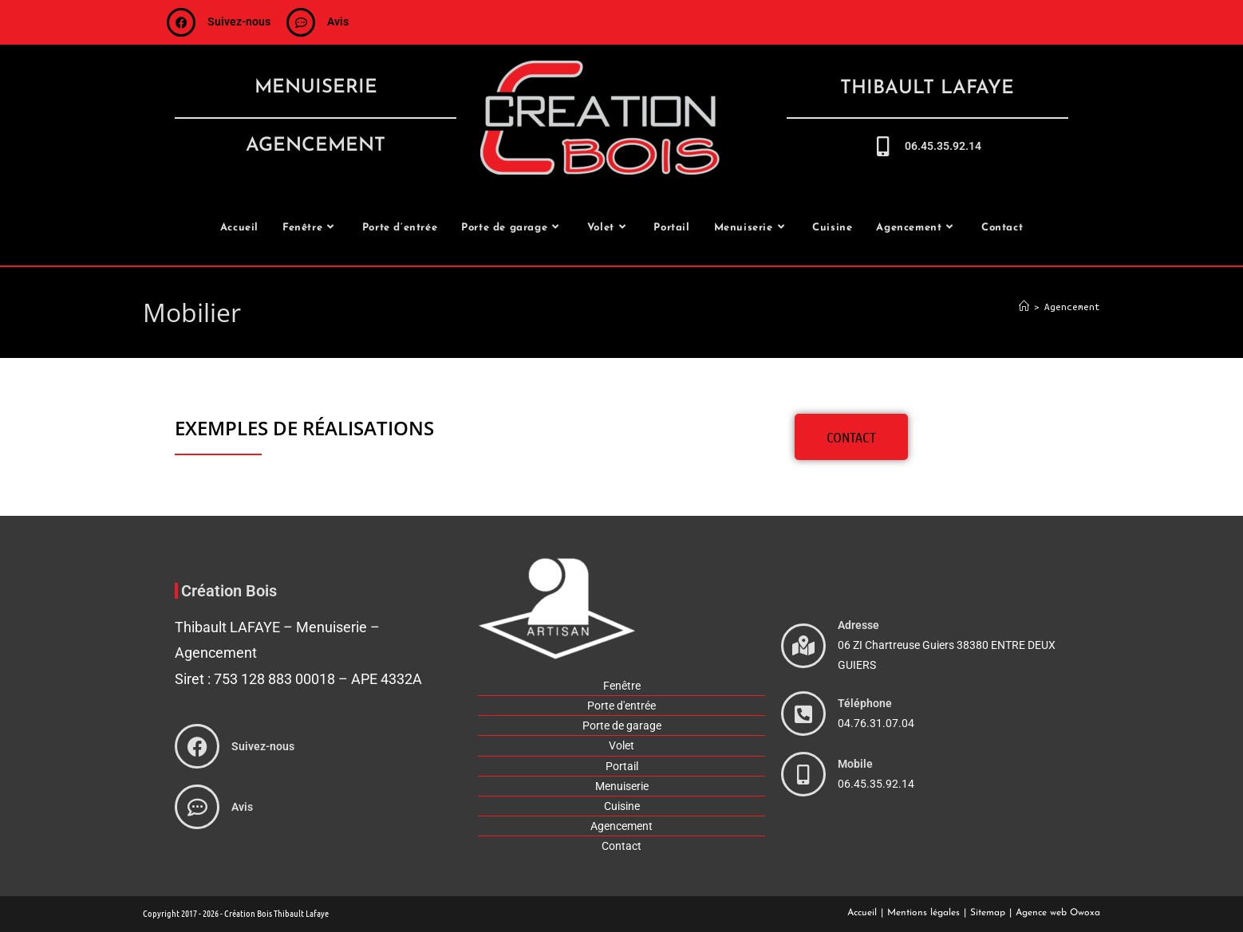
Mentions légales (923, 913)
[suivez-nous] (181, 22)
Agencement (1072, 306)
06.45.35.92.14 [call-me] (943, 146)
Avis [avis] (338, 21)
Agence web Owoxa (1058, 913)
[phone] (803, 713)
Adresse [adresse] (858, 625)
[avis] (300, 22)
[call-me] (883, 146)
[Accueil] (1024, 306)
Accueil (862, 913)
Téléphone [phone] (865, 703)
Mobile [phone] (855, 763)
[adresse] (803, 645)
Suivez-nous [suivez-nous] (238, 21)
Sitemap (987, 913)
